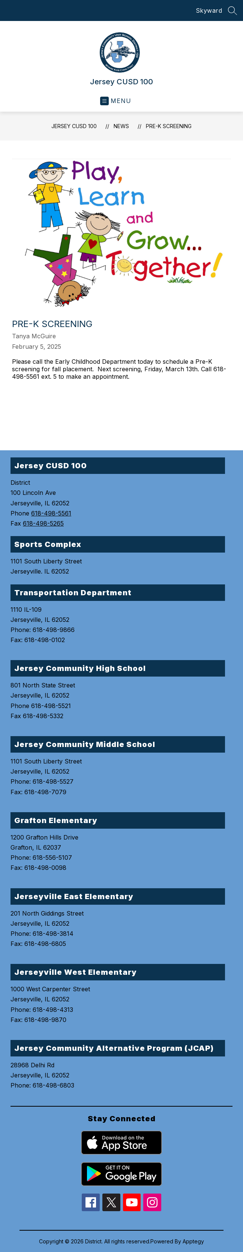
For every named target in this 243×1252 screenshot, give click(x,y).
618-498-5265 (43, 523)
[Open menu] (115, 101)
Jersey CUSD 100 (74, 126)
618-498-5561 (51, 513)
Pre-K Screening (169, 126)
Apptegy (193, 1241)
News (121, 126)
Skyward (209, 10)
